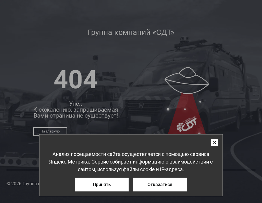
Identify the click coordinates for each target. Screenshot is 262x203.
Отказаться (159, 184)
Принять (102, 184)
